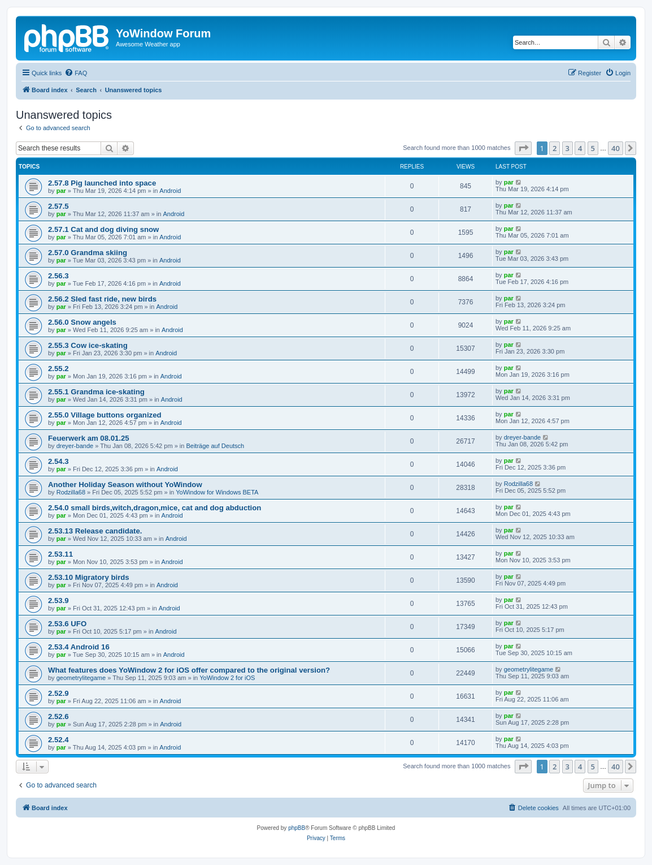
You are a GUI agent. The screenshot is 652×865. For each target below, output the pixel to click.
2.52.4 (58, 739)
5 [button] (593, 148)
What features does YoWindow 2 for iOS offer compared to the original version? (189, 670)
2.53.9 (58, 600)
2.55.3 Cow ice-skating (88, 345)
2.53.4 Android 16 (79, 647)
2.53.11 (60, 554)
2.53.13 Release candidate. (95, 531)
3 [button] (568, 148)
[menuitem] (75, 73)
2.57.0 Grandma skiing (87, 252)
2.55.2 (58, 368)
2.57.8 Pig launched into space (102, 183)
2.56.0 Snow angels (82, 322)
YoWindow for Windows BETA (217, 492)
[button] (523, 148)
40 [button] (615, 148)
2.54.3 (58, 461)
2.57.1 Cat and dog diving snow (103, 229)
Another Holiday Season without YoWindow (125, 484)
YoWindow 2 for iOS (227, 677)
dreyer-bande (74, 445)
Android (170, 190)
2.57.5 (58, 206)
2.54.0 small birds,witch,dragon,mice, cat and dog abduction (154, 507)
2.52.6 (58, 716)
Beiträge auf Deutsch (215, 445)
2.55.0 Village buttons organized (105, 415)
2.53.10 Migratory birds (88, 577)
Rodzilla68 (70, 492)
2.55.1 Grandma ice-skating (96, 392)
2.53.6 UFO (67, 623)
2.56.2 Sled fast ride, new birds (102, 299)
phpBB (296, 828)
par (61, 190)
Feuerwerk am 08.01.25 (88, 438)
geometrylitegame (81, 677)
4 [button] (580, 148)
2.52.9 (58, 693)
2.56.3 (58, 276)
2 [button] (555, 148)
